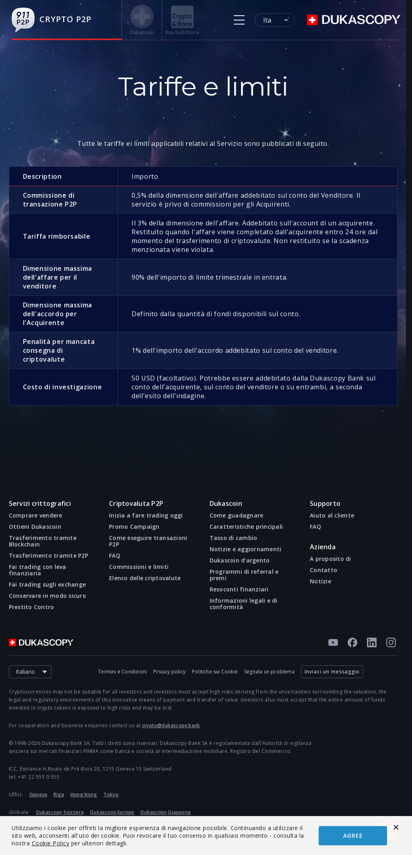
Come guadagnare (237, 515)
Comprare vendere (35, 515)
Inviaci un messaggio (332, 671)
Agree (353, 835)
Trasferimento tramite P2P (48, 555)
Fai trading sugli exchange (47, 584)
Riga (59, 794)
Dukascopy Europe (112, 812)
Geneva (38, 794)
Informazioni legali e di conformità (244, 603)
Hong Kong (83, 794)
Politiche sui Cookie (215, 671)
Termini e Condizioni (122, 671)
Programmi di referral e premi (244, 575)
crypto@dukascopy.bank (171, 725)
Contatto (323, 570)
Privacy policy (169, 671)
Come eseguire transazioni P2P (148, 541)
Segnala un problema (269, 671)
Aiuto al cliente (332, 515)
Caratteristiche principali (246, 527)
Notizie (320, 581)
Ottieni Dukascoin (35, 527)
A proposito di (330, 559)
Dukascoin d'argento (240, 560)
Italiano (33, 672)
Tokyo (111, 794)
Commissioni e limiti (139, 567)
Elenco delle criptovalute (145, 578)
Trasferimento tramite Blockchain (42, 541)
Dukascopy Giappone (165, 812)
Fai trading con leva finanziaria (37, 570)
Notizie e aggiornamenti (246, 549)
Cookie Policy (51, 843)
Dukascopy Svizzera (60, 812)
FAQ (114, 555)
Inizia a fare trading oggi (146, 515)
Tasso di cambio (234, 538)
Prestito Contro (31, 607)
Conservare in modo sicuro (47, 596)
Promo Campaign (134, 527)
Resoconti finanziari (239, 589)
